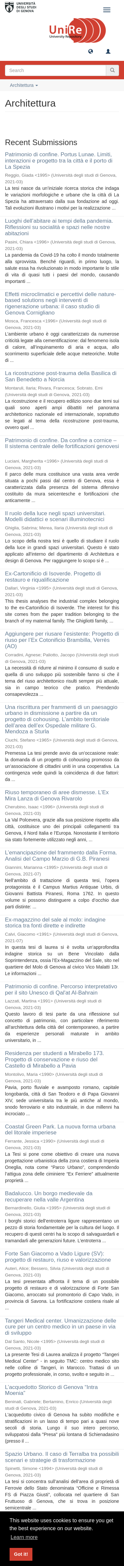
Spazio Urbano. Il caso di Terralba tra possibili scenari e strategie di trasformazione (62, 1457)
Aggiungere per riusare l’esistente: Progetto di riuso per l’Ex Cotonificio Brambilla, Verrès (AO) (62, 640)
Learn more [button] (24, 1537)
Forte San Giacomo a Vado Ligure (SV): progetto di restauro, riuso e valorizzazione (58, 1256)
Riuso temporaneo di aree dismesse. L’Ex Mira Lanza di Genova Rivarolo (57, 795)
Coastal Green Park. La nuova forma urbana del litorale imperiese (60, 1130)
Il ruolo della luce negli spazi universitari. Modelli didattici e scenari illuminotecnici (55, 516)
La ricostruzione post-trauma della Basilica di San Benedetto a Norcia (60, 376)
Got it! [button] (21, 1554)
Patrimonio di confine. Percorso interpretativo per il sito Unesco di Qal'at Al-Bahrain (61, 989)
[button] (91, 51)
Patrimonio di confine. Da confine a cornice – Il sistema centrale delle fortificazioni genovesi (62, 443)
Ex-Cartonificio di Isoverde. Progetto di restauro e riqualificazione (53, 576)
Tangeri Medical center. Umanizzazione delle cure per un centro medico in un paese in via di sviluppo (60, 1327)
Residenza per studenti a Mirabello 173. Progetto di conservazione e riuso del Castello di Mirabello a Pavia (54, 1059)
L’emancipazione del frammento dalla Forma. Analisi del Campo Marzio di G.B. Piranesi (61, 855)
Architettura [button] (24, 85)
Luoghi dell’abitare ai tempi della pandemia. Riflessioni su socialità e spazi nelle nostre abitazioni (59, 227)
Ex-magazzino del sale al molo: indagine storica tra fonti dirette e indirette (55, 923)
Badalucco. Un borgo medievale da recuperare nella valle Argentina (49, 1196)
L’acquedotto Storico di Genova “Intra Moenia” (51, 1390)
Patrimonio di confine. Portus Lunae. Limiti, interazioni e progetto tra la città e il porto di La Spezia (58, 160)
